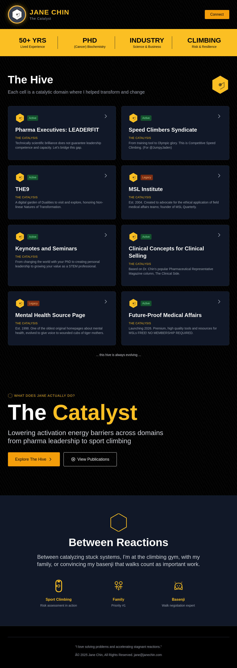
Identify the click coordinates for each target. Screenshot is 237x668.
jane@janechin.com (148, 655)
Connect (217, 14)
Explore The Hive (34, 459)
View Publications (90, 459)
